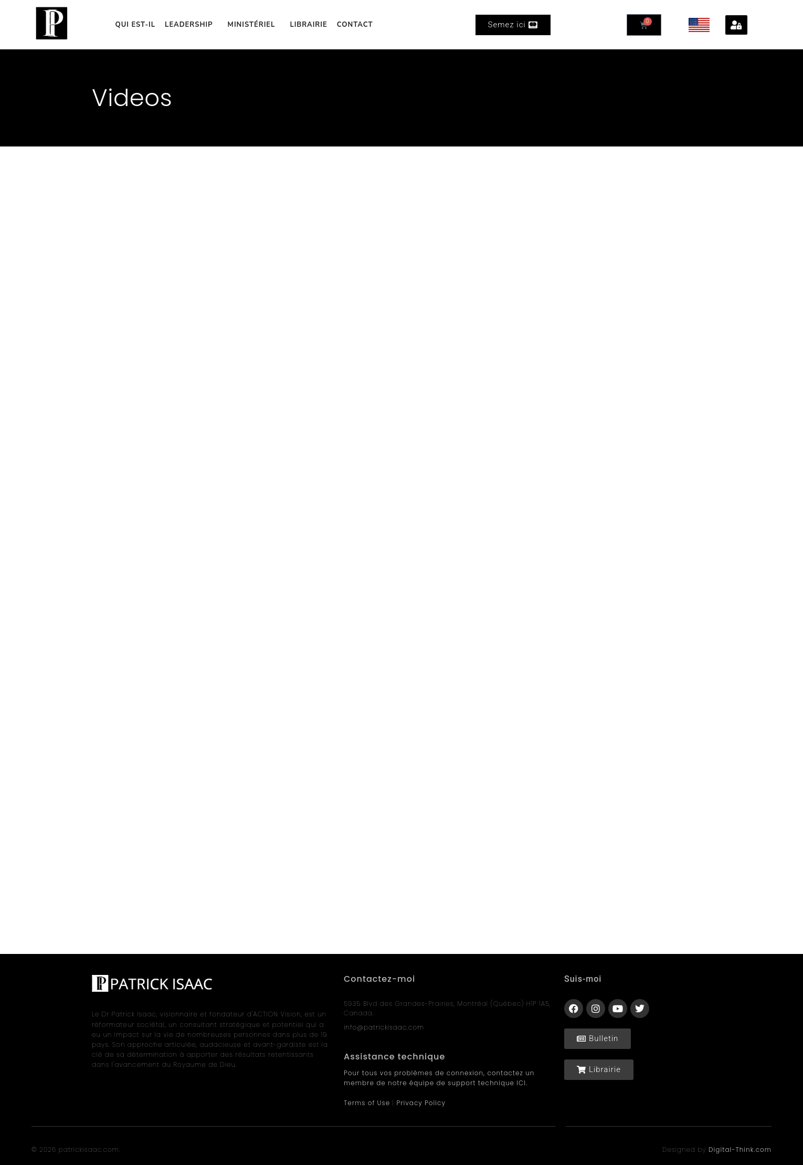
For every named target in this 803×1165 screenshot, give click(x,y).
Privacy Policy (421, 1102)
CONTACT (355, 24)
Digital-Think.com (740, 1149)
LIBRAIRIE (308, 24)
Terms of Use (367, 1102)
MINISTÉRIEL (254, 24)
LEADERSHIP (191, 24)
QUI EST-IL (135, 24)
